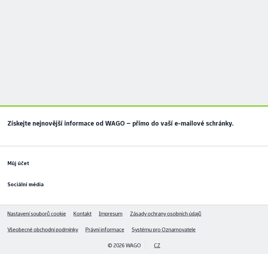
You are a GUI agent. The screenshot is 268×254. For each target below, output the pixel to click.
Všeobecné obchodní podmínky (42, 229)
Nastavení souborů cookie (36, 214)
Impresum (111, 214)
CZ (157, 245)
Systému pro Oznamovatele (164, 229)
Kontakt (82, 214)
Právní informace (104, 229)
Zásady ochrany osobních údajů (165, 214)
